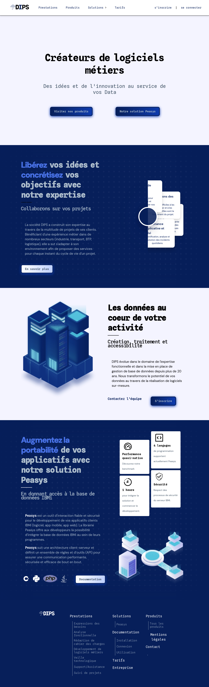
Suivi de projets (87, 672)
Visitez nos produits (71, 111)
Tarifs (120, 7)
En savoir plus (37, 269)
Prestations (48, 7)
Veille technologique (85, 659)
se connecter (191, 7)
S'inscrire (163, 401)
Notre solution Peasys (138, 111)
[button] (61, 354)
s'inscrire (163, 7)
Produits (73, 7)
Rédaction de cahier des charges (89, 642)
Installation (127, 640)
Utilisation (126, 652)
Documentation (90, 579)
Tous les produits (157, 625)
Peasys (31, 515)
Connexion (124, 646)
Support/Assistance (89, 667)
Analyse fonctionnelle (85, 633)
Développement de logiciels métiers (88, 650)
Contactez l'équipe (125, 399)
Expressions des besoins (87, 625)
